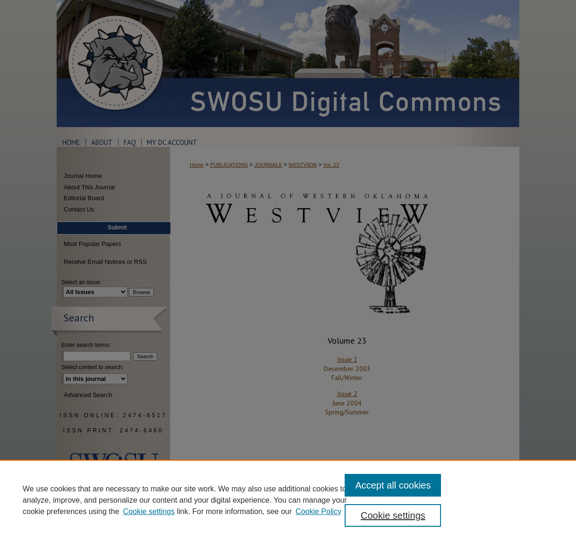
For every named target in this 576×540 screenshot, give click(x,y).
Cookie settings (149, 511)
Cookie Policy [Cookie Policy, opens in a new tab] (318, 511)
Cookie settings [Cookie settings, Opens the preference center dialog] (393, 515)
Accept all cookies (393, 485)
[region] (288, 500)
